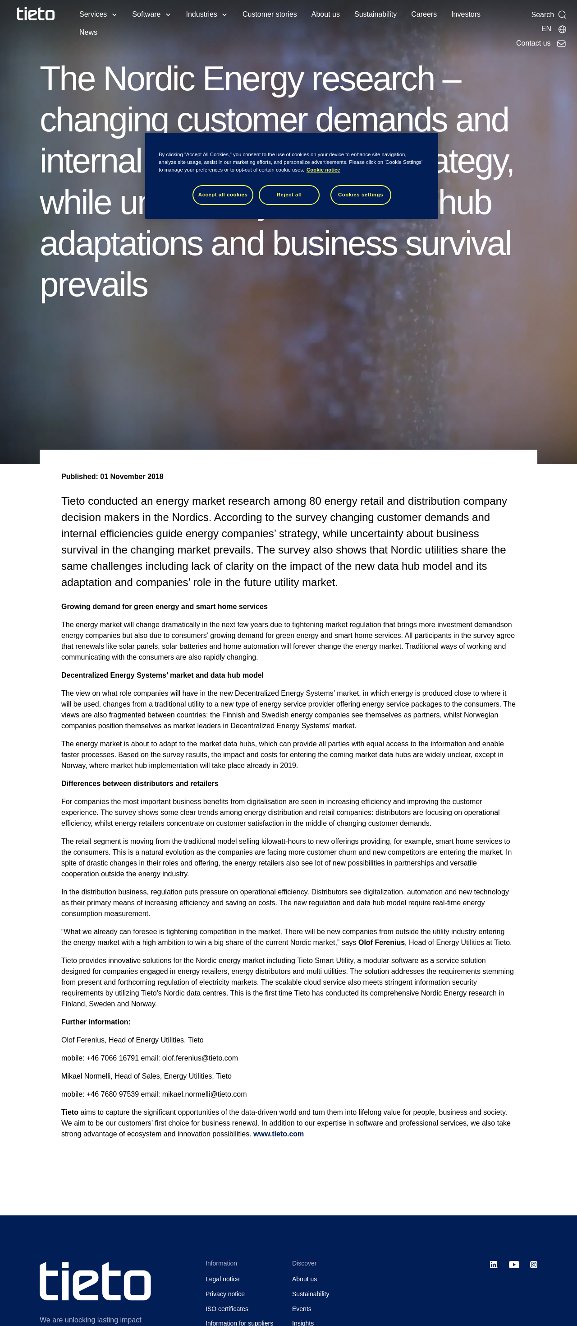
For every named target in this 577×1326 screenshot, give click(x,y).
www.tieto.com (278, 1134)
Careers (424, 14)
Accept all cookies (223, 194)
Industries (201, 14)
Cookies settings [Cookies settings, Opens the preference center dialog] (360, 194)
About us (325, 14)
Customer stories (270, 14)
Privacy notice (225, 1294)
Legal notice (223, 1279)
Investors (466, 14)
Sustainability (375, 14)
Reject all (289, 194)
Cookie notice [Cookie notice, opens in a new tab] (323, 169)
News (88, 32)
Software (146, 14)
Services (93, 14)
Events (301, 1308)
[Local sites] (554, 28)
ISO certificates (227, 1308)
